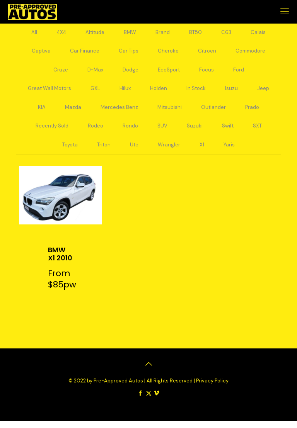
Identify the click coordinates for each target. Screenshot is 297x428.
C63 (226, 33)
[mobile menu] (284, 11)
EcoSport (169, 72)
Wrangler (169, 151)
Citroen (207, 52)
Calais (258, 33)
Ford (238, 72)
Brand (162, 33)
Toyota (70, 151)
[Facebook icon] (140, 400)
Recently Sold (52, 131)
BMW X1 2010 (60, 261)
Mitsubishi (169, 112)
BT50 (195, 33)
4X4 (61, 33)
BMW (130, 33)
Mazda (73, 112)
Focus (206, 72)
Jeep (263, 92)
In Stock (196, 92)
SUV (162, 131)
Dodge (130, 72)
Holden (158, 92)
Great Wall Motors (49, 92)
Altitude (94, 33)
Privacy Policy (212, 387)
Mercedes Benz (119, 112)
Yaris (229, 151)
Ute (134, 151)
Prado (252, 112)
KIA (42, 112)
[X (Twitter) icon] (149, 400)
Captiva (41, 52)
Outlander (213, 112)
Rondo (130, 131)
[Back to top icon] (148, 371)
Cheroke (168, 52)
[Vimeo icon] (157, 400)
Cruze (60, 72)
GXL (95, 92)
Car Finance (84, 52)
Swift (228, 131)
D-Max (95, 72)
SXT (257, 131)
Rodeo (95, 131)
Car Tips (128, 52)
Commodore (250, 52)
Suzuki (195, 131)
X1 (202, 151)
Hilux (125, 92)
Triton (104, 151)
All (34, 33)
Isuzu (231, 92)
